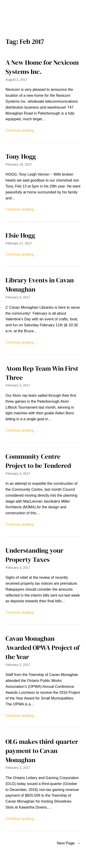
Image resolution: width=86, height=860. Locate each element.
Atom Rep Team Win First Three (42, 373)
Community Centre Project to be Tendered (38, 461)
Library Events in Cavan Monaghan (40, 285)
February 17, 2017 (19, 243)
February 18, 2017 (19, 164)
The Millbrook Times (43, 7)
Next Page (68, 843)
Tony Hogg (21, 156)
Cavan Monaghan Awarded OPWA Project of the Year (43, 647)
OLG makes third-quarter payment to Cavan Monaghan (42, 750)
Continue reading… (21, 130)
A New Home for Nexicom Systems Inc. (42, 67)
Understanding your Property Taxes (34, 555)
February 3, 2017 (18, 385)
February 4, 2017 (18, 297)
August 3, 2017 (16, 79)
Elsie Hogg (20, 235)
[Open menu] (43, 18)
